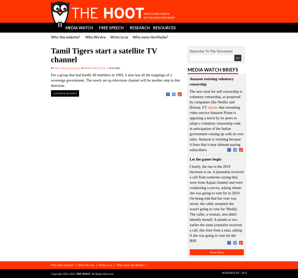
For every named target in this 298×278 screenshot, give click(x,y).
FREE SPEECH (111, 27)
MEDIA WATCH (79, 27)
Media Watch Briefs (213, 69)
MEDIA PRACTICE (95, 68)
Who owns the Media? (150, 37)
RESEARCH (140, 27)
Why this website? (65, 37)
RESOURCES (164, 27)
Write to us (119, 37)
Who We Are (95, 37)
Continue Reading (65, 93)
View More (217, 252)
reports (213, 107)
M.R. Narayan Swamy (66, 68)
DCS (244, 273)
